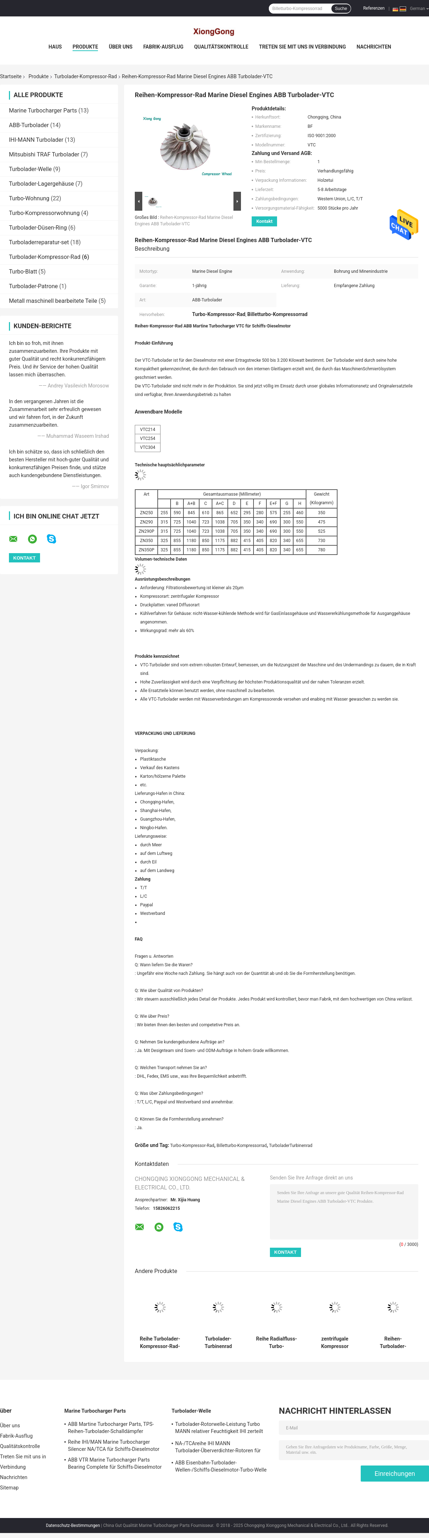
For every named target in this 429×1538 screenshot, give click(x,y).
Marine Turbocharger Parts (43, 110)
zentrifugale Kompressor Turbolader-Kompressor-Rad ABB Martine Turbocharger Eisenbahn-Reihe (335, 1342)
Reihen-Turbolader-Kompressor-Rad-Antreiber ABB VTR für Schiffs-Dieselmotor (393, 1342)
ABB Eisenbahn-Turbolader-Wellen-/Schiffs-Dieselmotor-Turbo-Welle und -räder (221, 1467)
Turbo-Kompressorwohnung (44, 213)
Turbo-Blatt (23, 271)
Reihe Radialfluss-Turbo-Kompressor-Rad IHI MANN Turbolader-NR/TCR (276, 1342)
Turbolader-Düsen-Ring (38, 227)
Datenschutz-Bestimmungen (73, 1525)
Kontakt (264, 221)
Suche (341, 8)
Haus (55, 47)
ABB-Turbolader (29, 125)
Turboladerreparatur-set (39, 242)
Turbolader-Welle (30, 169)
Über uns (120, 47)
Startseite (10, 76)
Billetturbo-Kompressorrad (242, 1145)
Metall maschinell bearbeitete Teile (53, 300)
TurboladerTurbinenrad (290, 1145)
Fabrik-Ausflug (163, 47)
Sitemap (9, 1488)
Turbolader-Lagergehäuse (41, 183)
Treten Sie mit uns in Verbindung (302, 47)
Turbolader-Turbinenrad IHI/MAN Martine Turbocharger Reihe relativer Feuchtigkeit (218, 1342)
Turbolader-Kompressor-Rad (85, 76)
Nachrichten (373, 47)
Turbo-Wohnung (29, 198)
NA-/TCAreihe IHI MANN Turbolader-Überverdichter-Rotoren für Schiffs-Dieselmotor (218, 1448)
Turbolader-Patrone (33, 286)
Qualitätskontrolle (221, 47)
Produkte (85, 47)
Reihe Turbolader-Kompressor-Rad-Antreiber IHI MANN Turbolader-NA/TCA (160, 1342)
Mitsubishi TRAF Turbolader (44, 154)
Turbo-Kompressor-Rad (192, 1145)
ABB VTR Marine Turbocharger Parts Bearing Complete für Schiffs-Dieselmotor (115, 1463)
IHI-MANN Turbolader (36, 139)
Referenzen (374, 8)
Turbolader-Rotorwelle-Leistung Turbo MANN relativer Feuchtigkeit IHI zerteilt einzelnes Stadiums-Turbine (219, 1428)
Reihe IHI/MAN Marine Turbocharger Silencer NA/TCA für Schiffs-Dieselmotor (113, 1445)
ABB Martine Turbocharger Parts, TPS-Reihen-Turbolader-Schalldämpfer (111, 1427)
